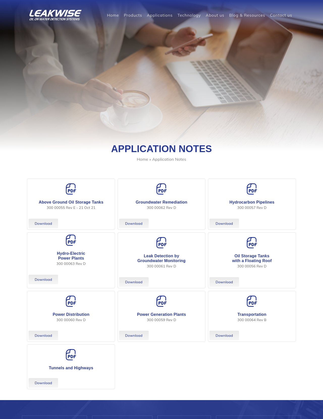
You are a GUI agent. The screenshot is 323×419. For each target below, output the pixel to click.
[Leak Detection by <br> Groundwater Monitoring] (161, 242)
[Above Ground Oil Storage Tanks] (71, 189)
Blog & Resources (247, 15)
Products (133, 15)
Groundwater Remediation (161, 202)
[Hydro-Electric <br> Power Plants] (71, 240)
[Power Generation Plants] (161, 301)
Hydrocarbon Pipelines (251, 202)
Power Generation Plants (161, 314)
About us (215, 15)
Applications (160, 15)
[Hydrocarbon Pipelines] (252, 189)
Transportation (251, 314)
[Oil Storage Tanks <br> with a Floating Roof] (252, 242)
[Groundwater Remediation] (161, 189)
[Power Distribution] (71, 301)
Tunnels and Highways (71, 368)
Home (113, 15)
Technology (189, 15)
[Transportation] (252, 301)
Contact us (281, 15)
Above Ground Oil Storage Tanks (71, 202)
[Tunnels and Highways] (71, 354)
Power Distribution (71, 314)
